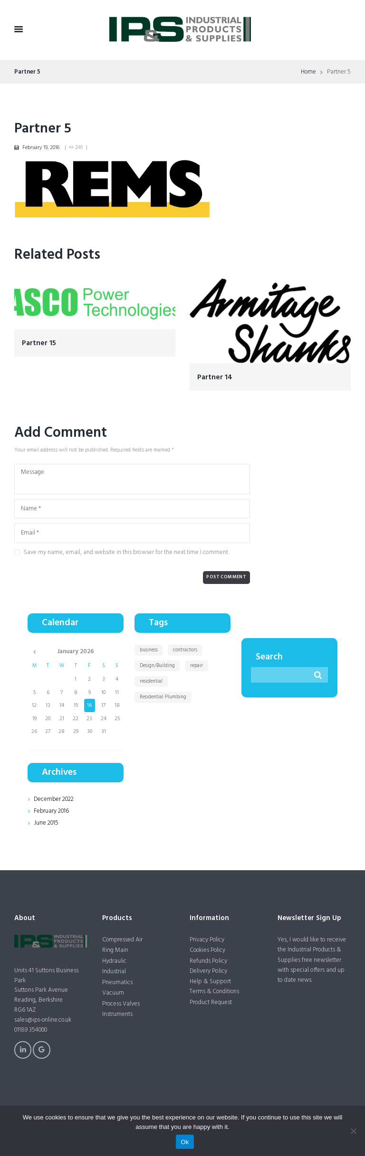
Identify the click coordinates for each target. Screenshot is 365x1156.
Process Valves (121, 1004)
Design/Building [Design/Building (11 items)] (158, 665)
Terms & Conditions (215, 991)
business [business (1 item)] (149, 649)
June (46, 823)
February (51, 811)
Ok (185, 1142)
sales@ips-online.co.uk (43, 1020)
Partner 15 (39, 342)
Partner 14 (214, 377)
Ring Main (115, 950)
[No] (353, 1131)
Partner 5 (42, 128)
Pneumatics (117, 982)
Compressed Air (123, 939)
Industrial (114, 972)
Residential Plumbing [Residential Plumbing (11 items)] (164, 697)
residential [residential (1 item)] (151, 681)
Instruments (117, 1015)
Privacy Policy (207, 939)
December (54, 799)
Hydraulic (114, 961)
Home (308, 72)
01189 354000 (31, 1029)
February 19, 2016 (41, 147)
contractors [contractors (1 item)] (186, 649)
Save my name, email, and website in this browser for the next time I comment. (126, 552)
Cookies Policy (208, 950)
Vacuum (113, 993)
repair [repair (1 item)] (198, 665)
